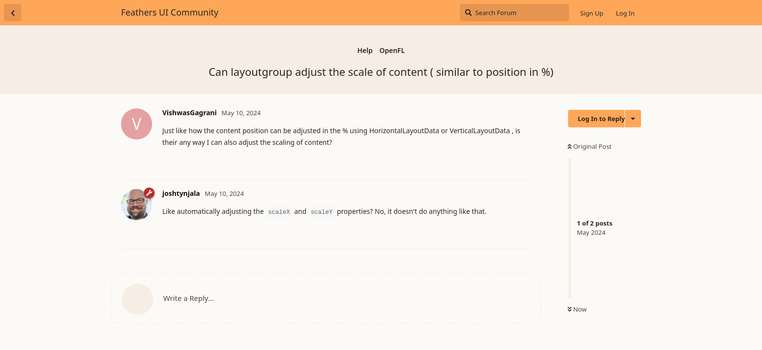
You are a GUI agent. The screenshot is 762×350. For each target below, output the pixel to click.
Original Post (589, 146)
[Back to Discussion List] (12, 12)
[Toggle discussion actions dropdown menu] (633, 118)
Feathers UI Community (170, 12)
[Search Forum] (514, 12)
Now (577, 309)
